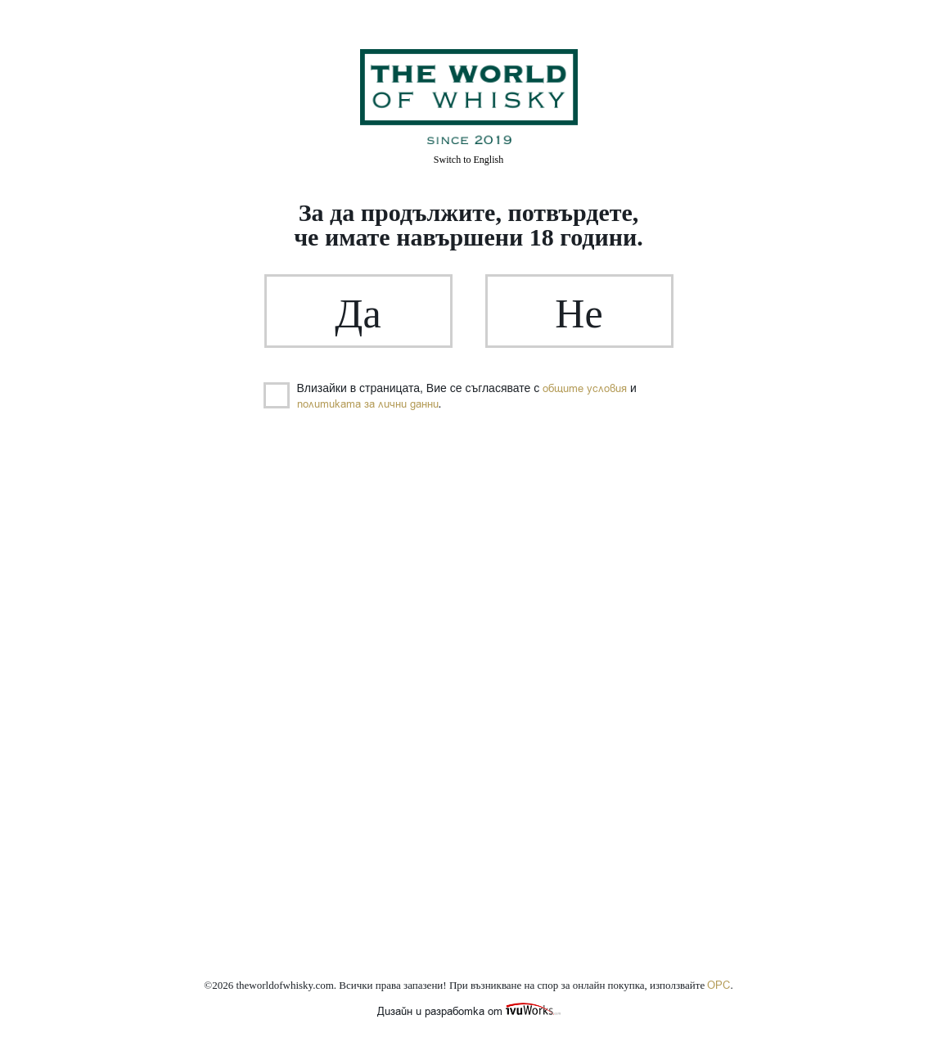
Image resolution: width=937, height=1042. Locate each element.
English (468, 159)
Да (358, 313)
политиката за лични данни (368, 404)
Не (578, 313)
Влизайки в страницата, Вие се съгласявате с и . (450, 396)
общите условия (585, 388)
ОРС (718, 985)
